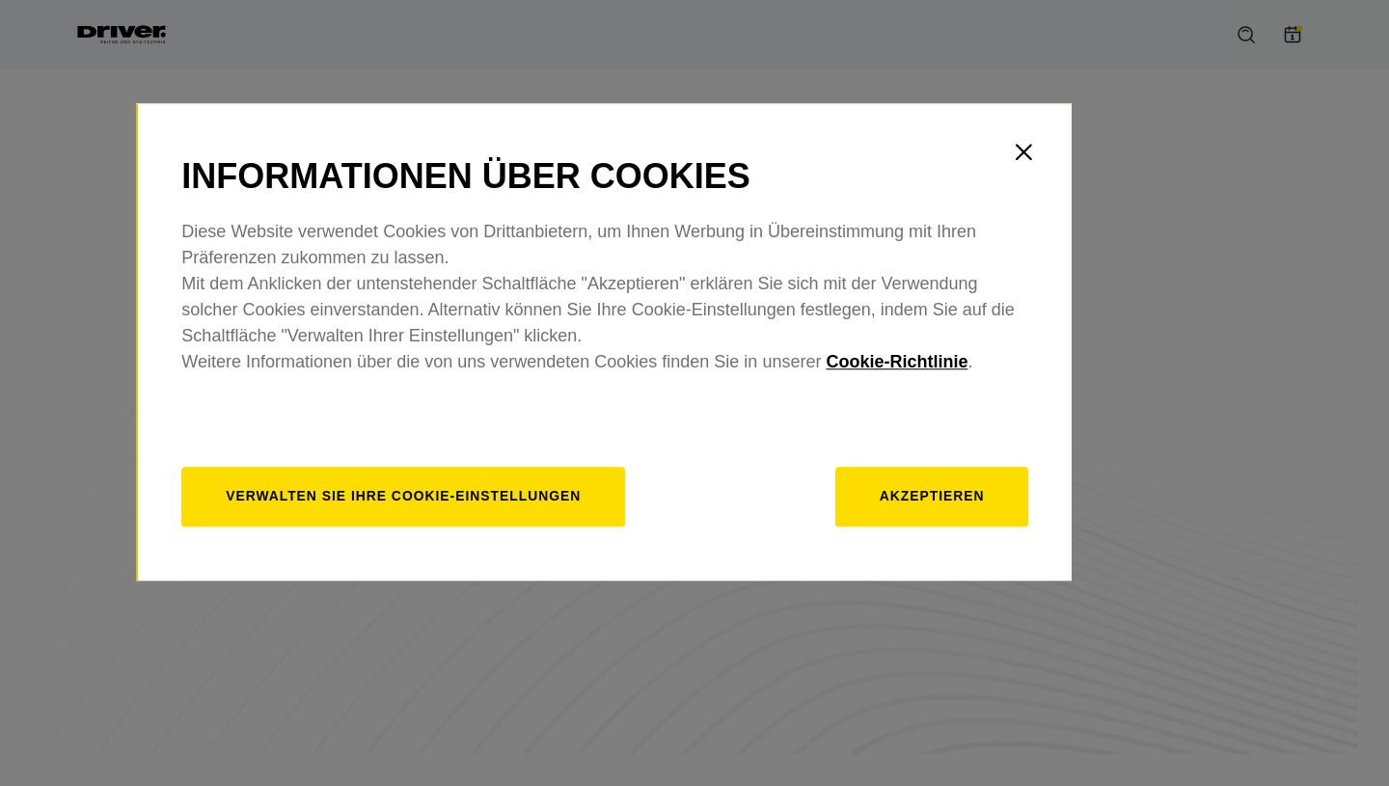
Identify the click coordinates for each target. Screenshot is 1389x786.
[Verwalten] (505, 548)
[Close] (1114, 202)
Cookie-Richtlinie (992, 412)
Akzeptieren (1017, 548)
